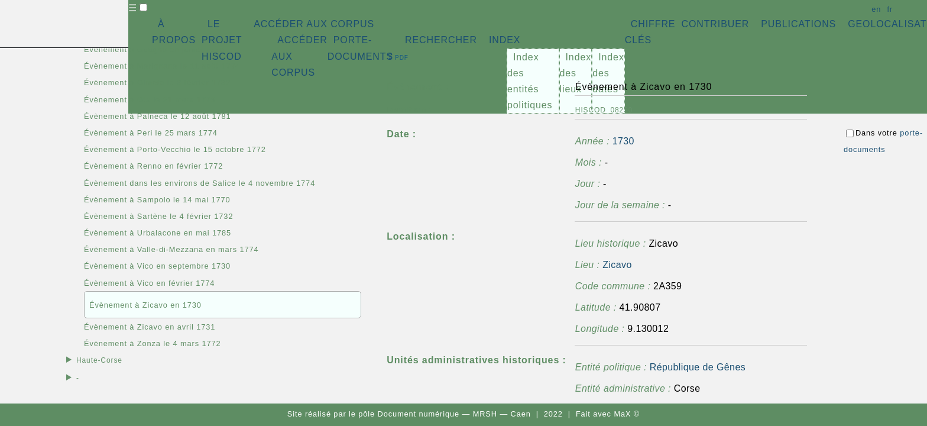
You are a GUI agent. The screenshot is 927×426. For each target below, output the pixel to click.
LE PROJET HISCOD (222, 40)
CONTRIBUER (715, 24)
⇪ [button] (397, 56)
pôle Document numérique (408, 413)
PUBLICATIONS (798, 24)
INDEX (504, 40)
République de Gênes (698, 367)
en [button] (876, 9)
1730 (623, 141)
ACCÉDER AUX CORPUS (314, 24)
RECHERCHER (441, 40)
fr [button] (890, 9)
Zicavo (617, 265)
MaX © (627, 413)
